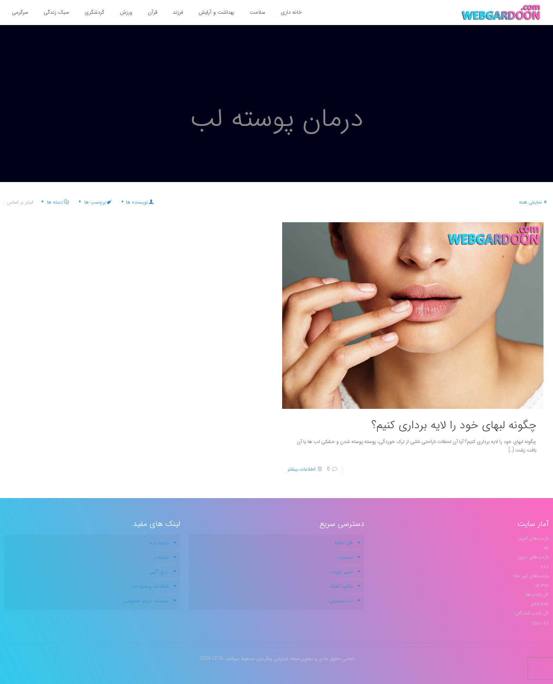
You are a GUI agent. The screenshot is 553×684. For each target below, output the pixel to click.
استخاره (345, 557)
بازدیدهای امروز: (532, 538)
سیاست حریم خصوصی (146, 601)
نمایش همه (534, 202)
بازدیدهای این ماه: (530, 576)
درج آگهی (159, 572)
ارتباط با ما (159, 543)
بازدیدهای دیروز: (532, 557)
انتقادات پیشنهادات (150, 586)
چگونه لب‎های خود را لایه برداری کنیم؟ (453, 425)
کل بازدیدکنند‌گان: (530, 613)
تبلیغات (161, 557)
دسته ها (54, 202)
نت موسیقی (341, 601)
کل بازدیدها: (536, 594)
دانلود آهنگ (341, 586)
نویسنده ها (136, 202)
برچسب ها (94, 202)
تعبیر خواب (342, 572)
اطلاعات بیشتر (301, 469)
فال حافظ (343, 543)
